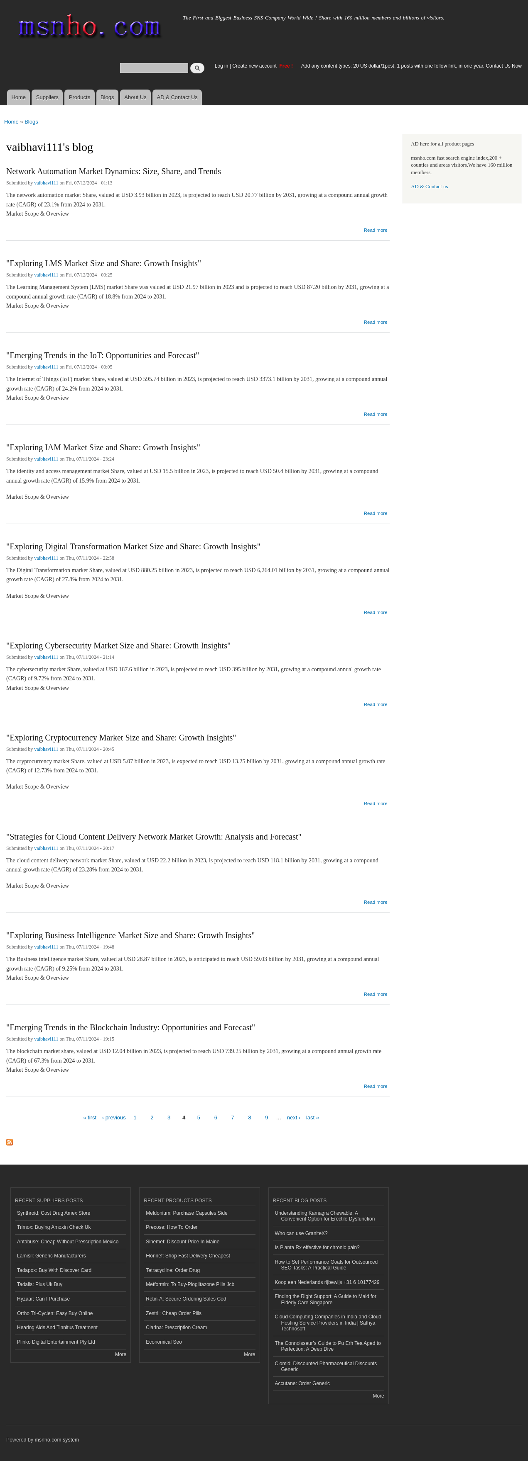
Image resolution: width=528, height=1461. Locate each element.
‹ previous (114, 1117)
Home (18, 97)
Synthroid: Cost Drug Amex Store (54, 1213)
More (120, 1354)
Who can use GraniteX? (301, 1233)
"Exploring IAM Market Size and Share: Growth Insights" (103, 447)
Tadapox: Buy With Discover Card (54, 1270)
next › (294, 1117)
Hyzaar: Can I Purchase (43, 1299)
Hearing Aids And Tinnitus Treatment (57, 1327)
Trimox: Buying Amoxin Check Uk (54, 1227)
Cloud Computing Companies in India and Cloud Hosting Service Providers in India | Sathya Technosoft (328, 1323)
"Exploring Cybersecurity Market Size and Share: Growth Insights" (118, 645)
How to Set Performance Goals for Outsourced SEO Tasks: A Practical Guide (326, 1265)
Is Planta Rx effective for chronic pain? (317, 1247)
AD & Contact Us (177, 97)
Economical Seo (164, 1342)
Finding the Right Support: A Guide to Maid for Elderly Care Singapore (326, 1299)
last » (312, 1117)
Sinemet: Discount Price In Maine (182, 1242)
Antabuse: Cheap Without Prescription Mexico (67, 1242)
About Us (135, 97)
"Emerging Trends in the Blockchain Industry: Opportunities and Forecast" (130, 1027)
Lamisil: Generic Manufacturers (51, 1256)
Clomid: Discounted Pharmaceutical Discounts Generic (326, 1366)
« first (89, 1117)
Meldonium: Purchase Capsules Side (187, 1213)
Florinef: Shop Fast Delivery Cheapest (188, 1256)
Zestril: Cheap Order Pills (173, 1313)
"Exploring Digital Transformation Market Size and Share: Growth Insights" (133, 546)
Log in (221, 66)
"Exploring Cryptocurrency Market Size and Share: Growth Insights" (121, 737)
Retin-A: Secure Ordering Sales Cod (186, 1299)
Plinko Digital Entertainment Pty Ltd (56, 1342)
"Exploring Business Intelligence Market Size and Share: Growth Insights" (130, 935)
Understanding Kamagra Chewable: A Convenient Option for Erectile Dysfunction (325, 1216)
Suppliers (47, 97)
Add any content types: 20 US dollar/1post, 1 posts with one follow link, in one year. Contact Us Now (411, 66)
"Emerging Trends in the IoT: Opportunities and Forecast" (102, 355)
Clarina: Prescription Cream (176, 1327)
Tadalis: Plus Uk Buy (39, 1284)
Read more (376, 229)
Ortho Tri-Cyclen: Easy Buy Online (55, 1313)
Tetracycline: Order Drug (173, 1270)
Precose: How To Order (171, 1227)
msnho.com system (57, 1440)
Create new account (255, 66)
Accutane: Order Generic (302, 1383)
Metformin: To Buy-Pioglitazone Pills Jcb (190, 1284)
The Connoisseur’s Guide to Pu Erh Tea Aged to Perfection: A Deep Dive (328, 1346)
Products (79, 97)
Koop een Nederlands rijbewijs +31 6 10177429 (327, 1282)
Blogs (107, 97)
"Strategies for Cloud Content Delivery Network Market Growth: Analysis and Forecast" (154, 836)
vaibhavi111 (46, 183)
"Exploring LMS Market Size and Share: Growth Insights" (103, 263)
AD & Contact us (429, 186)
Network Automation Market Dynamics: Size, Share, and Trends (113, 171)
